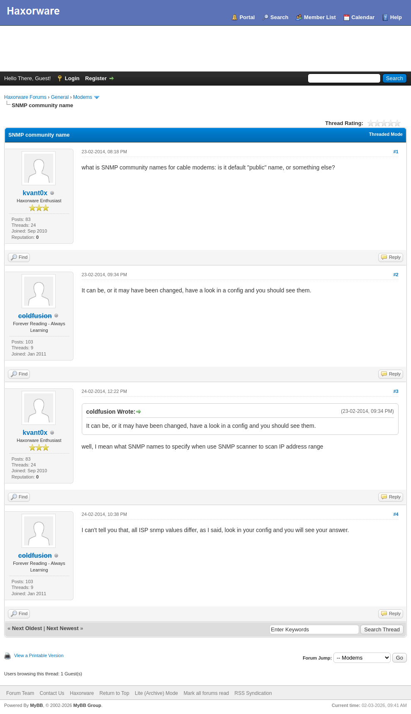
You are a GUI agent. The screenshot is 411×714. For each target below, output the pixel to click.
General (60, 97)
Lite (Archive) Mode (156, 693)
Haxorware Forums (25, 97)
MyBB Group (87, 705)
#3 (395, 391)
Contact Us (51, 693)
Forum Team (20, 693)
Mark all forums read (206, 693)
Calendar (363, 17)
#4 (395, 514)
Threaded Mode (386, 134)
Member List (320, 17)
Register (96, 78)
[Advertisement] (205, 48)
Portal (247, 17)
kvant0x (34, 192)
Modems (82, 97)
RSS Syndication (253, 693)
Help (396, 17)
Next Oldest (27, 628)
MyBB (36, 705)
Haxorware (82, 693)
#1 (395, 151)
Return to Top (115, 693)
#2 (395, 274)
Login (72, 78)
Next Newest (62, 628)
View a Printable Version (39, 655)
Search (279, 17)
